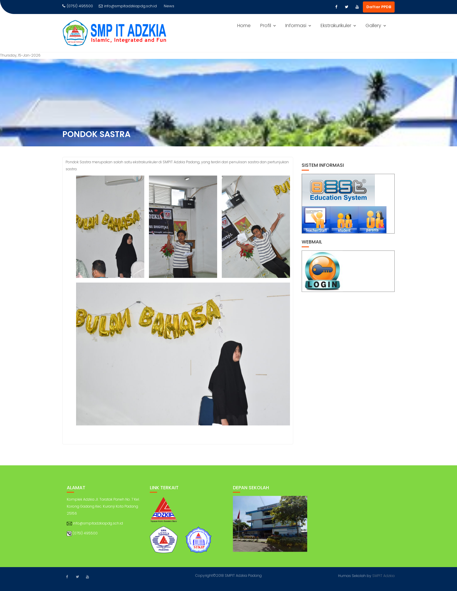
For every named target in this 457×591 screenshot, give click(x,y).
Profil (265, 25)
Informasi (295, 25)
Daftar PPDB (378, 7)
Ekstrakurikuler (336, 25)
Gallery (373, 25)
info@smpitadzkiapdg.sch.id (128, 6)
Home (244, 25)
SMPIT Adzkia (383, 575)
